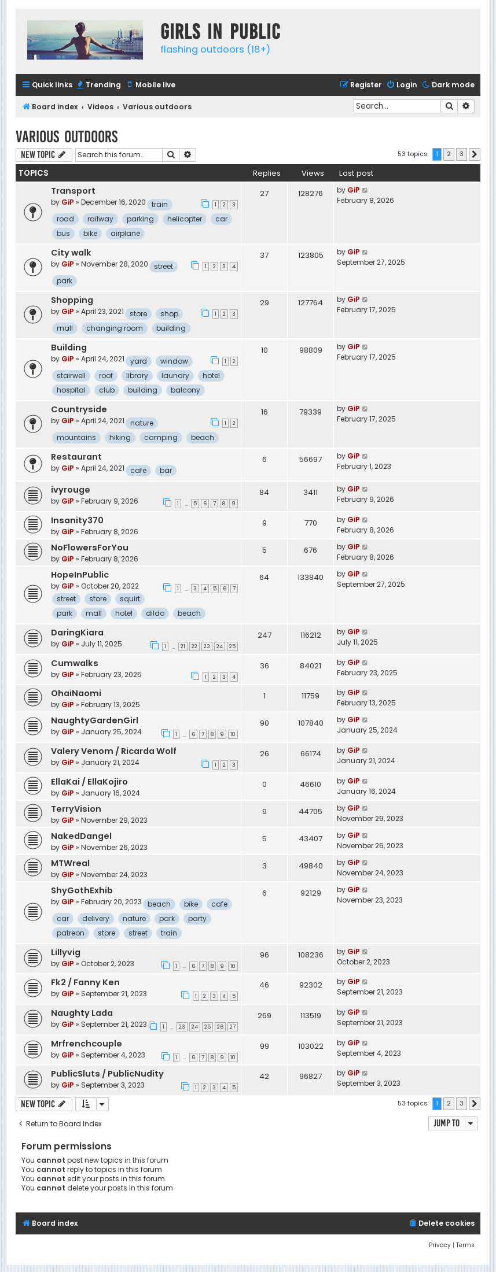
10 (233, 734)
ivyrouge (70, 490)
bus (63, 233)
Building (69, 347)
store (138, 314)
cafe (138, 470)
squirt (130, 599)
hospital (71, 390)
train (160, 204)
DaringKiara (77, 632)
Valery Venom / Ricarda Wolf (114, 751)
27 (233, 1026)
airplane (125, 233)
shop (169, 314)
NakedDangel (81, 836)
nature (141, 423)
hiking (120, 437)
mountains (76, 437)
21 (183, 646)
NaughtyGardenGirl (94, 720)
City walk (71, 252)
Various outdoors (66, 137)
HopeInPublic (80, 574)
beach (202, 437)
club (107, 390)
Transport (73, 191)
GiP (67, 202)
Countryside (79, 409)
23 (207, 646)
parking (140, 219)
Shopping (72, 300)
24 (219, 646)
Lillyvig (65, 952)
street (163, 266)
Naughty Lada (82, 1013)
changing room (114, 328)
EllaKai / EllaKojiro (89, 781)
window (174, 361)
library (137, 375)
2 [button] (449, 153)
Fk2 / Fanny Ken (85, 982)
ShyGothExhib (82, 890)
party (197, 918)
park (64, 281)
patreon (70, 933)
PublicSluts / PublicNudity (107, 1073)
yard (138, 361)
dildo (155, 613)
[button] (474, 154)
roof (106, 375)
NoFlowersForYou (89, 547)
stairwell (71, 375)
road (65, 219)
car (221, 219)
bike (90, 233)
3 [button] (462, 153)
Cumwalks (74, 663)
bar (166, 470)
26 (220, 1026)
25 (232, 646)
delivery (95, 918)
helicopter (184, 219)
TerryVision (76, 809)
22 (194, 646)
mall (65, 328)
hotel (211, 375)
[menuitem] (98, 85)
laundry (175, 375)
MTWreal (70, 863)
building (171, 328)
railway (100, 219)
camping (161, 437)
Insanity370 (77, 520)
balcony (185, 390)
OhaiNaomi (76, 693)
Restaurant (76, 457)
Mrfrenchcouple (86, 1043)
